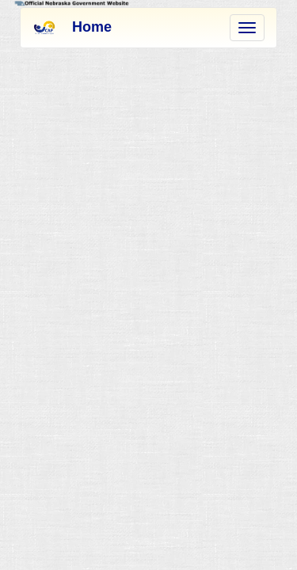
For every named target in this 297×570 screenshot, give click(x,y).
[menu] (247, 27)
